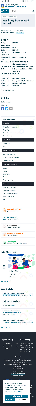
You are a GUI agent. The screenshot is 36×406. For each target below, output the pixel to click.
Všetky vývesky (5, 327)
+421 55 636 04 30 (18, 371)
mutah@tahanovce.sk (18, 374)
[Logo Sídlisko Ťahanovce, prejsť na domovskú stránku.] (18, 6)
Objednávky (20, 32)
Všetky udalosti (5, 281)
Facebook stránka (18, 375)
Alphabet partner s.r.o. (25, 385)
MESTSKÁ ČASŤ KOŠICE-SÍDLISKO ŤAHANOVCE (23, 387)
